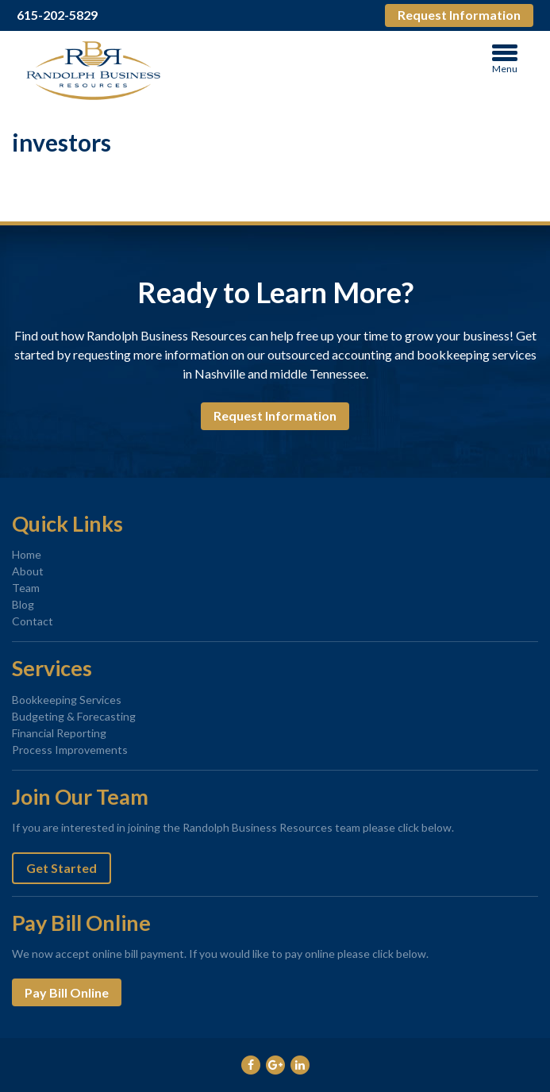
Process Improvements (70, 749)
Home (26, 554)
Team (26, 587)
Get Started (61, 867)
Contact (32, 621)
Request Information (459, 14)
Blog (23, 604)
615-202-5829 (57, 15)
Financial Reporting (59, 733)
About (28, 571)
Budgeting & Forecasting (74, 716)
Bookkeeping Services (66, 699)
